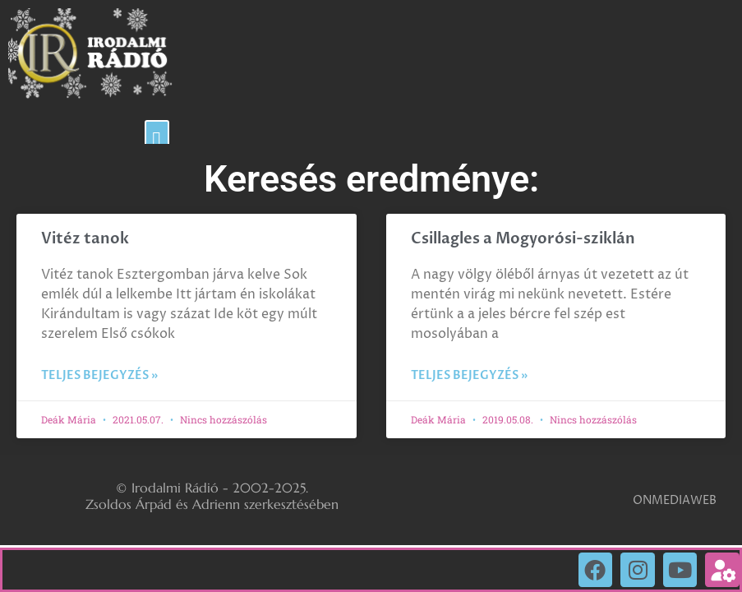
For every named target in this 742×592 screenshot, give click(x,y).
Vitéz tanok (85, 239)
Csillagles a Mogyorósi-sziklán (523, 239)
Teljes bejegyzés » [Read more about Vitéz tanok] (99, 375)
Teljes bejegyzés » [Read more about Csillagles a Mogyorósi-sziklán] (469, 375)
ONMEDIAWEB (675, 500)
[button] (157, 140)
